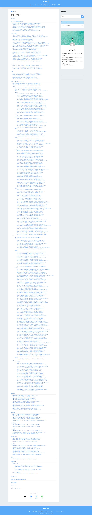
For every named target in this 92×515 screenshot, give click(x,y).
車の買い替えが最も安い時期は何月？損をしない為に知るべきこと (25, 450)
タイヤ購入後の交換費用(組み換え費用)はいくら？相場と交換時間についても (31, 321)
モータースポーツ (15, 63)
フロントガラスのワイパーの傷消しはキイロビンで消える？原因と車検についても (32, 366)
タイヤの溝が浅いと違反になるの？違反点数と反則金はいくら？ (29, 305)
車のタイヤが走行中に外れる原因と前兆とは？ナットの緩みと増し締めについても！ (32, 331)
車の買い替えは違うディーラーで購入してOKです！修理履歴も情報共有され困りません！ (30, 445)
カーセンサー (15, 463)
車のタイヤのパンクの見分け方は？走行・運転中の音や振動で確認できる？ (31, 351)
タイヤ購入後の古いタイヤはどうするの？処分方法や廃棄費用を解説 (30, 316)
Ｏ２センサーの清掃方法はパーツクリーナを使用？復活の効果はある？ (30, 156)
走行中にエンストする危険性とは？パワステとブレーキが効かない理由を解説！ (32, 131)
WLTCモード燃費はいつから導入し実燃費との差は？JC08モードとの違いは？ (27, 74)
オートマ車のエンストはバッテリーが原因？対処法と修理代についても (30, 215)
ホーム (31, 4)
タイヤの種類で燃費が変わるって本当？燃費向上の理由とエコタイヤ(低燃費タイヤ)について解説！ (35, 275)
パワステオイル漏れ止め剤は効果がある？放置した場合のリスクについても (31, 264)
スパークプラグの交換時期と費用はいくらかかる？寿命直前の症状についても (31, 221)
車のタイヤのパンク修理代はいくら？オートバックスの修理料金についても (31, 280)
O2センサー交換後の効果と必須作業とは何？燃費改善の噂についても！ (30, 153)
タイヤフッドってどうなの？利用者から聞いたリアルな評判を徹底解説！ (27, 61)
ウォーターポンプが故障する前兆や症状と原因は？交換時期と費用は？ (30, 98)
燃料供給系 (17, 149)
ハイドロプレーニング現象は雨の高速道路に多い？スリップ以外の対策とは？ (31, 337)
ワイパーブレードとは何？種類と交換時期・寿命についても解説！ (29, 367)
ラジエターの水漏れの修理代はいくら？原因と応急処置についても (29, 95)
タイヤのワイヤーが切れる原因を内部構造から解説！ (27, 288)
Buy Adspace (14, 476)
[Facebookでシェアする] (31, 497)
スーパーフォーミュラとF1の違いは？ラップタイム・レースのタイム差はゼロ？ (28, 68)
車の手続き (13, 423)
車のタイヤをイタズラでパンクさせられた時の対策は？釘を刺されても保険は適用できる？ (34, 342)
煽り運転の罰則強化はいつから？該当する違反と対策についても (25, 77)
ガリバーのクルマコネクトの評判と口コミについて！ (25, 470)
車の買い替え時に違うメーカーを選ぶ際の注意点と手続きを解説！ (25, 441)
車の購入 (13, 443)
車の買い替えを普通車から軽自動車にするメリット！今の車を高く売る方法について (29, 452)
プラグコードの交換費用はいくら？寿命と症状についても (28, 217)
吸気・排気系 (17, 116)
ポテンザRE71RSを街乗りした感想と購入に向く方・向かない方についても (27, 48)
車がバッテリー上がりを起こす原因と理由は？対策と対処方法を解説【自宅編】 (32, 234)
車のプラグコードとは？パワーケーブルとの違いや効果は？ (28, 218)
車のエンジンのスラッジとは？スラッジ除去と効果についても (28, 130)
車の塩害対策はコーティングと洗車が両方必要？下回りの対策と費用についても (32, 389)
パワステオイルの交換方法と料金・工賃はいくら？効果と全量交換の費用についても (32, 260)
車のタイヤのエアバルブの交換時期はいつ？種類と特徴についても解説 (30, 314)
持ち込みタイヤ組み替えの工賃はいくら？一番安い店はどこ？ (28, 309)
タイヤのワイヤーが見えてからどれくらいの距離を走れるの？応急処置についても (32, 289)
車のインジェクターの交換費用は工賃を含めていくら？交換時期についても (31, 166)
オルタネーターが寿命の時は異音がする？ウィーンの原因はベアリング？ (30, 209)
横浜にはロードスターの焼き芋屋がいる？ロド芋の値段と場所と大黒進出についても (29, 26)
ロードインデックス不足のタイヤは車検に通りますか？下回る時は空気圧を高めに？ (32, 298)
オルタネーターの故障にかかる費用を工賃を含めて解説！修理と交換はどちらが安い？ (33, 202)
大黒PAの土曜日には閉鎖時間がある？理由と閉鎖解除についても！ (25, 29)
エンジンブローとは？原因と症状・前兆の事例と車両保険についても (30, 133)
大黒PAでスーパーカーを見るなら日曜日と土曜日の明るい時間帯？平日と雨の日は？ (29, 27)
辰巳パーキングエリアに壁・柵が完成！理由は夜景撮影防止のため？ (26, 24)
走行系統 (16, 267)
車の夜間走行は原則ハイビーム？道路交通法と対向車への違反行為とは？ (27, 78)
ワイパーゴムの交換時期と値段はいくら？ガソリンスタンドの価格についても (31, 377)
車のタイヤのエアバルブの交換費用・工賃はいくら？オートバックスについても (32, 315)
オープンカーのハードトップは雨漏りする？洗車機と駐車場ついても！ (30, 385)
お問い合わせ (46, 4)
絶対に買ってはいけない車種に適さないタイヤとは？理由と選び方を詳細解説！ (28, 58)
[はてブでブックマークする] (36, 497)
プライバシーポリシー (57, 4)
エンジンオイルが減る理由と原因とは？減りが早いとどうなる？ (29, 147)
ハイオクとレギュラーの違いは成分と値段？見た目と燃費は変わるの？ (30, 183)
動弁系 (16, 113)
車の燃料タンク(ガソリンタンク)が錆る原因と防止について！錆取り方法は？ (31, 182)
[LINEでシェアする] (42, 497)
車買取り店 (13, 461)
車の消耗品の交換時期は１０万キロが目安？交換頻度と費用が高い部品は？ (27, 84)
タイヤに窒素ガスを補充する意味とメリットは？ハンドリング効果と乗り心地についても (33, 354)
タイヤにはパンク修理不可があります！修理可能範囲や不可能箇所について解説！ (32, 293)
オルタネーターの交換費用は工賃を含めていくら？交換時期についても (30, 212)
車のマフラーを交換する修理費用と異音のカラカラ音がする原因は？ (30, 127)
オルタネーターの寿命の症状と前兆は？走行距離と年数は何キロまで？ (30, 211)
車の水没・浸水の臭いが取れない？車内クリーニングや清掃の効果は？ (26, 414)
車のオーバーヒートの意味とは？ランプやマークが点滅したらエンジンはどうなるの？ (31, 90)
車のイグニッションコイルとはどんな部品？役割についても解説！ (29, 195)
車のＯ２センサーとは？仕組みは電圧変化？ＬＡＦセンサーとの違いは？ (30, 154)
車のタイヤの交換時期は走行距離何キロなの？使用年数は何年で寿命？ (30, 312)
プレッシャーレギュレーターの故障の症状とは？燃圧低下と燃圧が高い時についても (32, 169)
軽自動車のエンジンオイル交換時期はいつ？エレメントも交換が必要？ (30, 144)
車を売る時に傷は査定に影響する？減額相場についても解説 (24, 396)
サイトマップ (38, 4)
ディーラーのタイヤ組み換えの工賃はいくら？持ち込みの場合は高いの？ (30, 311)
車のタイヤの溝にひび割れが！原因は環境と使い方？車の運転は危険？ (30, 327)
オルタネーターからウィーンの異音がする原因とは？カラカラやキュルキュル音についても (34, 208)
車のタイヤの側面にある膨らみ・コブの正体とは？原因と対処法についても (31, 276)
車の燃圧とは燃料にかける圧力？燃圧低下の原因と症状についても (29, 176)
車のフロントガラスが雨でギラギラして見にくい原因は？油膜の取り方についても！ (32, 380)
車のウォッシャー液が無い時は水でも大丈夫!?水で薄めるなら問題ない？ (30, 363)
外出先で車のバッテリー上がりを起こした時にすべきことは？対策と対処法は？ (32, 232)
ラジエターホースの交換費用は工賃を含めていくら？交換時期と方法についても (32, 106)
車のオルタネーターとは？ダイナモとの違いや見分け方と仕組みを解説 (30, 214)
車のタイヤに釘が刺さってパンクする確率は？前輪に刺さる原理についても (31, 350)
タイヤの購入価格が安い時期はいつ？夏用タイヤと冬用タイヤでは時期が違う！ (32, 324)
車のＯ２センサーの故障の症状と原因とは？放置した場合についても (30, 157)
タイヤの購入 (14, 33)
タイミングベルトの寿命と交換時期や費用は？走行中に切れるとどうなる (30, 115)
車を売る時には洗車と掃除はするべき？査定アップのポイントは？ (25, 395)
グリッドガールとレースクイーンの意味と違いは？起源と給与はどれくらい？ (27, 65)
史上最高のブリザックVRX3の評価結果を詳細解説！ (23, 39)
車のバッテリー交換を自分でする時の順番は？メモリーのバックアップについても (32, 231)
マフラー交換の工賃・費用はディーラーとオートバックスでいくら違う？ (30, 119)
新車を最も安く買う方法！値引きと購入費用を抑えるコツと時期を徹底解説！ (27, 454)
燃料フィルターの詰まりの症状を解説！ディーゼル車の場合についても (30, 179)
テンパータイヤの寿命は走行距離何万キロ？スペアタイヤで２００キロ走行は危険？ (32, 291)
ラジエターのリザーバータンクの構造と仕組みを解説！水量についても (30, 96)
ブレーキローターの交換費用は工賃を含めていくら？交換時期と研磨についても (32, 243)
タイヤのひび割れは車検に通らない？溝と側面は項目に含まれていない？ (30, 306)
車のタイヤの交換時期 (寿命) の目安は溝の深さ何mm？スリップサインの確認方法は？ (33, 322)
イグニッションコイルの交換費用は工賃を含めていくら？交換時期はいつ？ (31, 191)
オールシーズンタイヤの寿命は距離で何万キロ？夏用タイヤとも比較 (30, 270)
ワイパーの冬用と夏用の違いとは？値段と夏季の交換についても (29, 370)
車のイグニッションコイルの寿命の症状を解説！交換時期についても (30, 192)
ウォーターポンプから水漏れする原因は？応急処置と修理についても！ (30, 111)
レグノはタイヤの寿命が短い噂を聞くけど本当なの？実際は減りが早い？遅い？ (32, 273)
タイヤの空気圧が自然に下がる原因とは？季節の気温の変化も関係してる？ (31, 355)
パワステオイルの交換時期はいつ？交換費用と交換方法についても (29, 259)
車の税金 (13, 429)
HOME (46, 508)
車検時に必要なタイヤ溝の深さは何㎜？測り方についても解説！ (25, 458)
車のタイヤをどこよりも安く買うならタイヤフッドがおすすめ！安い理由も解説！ (28, 35)
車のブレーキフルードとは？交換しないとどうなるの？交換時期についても (31, 240)
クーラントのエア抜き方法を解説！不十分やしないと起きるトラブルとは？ (31, 93)
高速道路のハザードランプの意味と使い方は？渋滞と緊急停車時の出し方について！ (32, 382)
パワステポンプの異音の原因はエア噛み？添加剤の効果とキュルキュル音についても (32, 254)
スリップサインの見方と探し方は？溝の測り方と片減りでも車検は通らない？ (31, 335)
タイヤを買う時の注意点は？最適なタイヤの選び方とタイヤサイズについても (31, 301)
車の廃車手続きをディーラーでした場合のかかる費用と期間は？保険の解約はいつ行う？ (29, 420)
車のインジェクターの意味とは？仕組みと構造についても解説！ (29, 167)
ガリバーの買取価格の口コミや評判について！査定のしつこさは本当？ (28, 469)
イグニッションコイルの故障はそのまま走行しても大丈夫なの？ (29, 189)
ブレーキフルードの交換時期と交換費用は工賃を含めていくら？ (29, 246)
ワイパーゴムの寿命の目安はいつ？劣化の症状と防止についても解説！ (30, 373)
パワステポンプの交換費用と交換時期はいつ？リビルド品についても (30, 253)
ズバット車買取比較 (17, 472)
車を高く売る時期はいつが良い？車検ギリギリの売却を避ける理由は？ (26, 404)
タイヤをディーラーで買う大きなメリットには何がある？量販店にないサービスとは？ (33, 325)
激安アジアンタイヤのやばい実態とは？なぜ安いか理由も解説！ (25, 56)
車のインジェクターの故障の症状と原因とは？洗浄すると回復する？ (30, 163)
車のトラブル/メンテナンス (17, 81)
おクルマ (46, 2)
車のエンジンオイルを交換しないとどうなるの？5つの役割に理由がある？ (31, 140)
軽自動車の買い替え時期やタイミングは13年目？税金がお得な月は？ (26, 451)
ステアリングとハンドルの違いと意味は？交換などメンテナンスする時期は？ (31, 266)
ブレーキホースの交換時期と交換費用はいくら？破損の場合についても (30, 244)
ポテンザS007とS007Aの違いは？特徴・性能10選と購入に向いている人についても (28, 46)
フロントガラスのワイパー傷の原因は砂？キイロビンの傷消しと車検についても (32, 364)
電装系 (16, 188)
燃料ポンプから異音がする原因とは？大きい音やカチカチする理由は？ (30, 172)
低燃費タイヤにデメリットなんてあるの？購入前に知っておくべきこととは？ (27, 52)
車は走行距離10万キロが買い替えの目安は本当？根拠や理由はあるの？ (26, 439)
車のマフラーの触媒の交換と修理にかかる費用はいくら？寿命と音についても (31, 125)
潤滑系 (16, 137)
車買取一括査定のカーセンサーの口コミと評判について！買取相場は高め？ (29, 466)
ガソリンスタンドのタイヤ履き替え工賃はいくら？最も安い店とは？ (30, 278)
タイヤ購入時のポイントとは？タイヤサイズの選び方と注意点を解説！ (30, 318)
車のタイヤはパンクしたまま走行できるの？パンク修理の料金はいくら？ (30, 308)
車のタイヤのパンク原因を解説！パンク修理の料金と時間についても (30, 304)
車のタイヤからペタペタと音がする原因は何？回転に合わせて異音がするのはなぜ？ (32, 286)
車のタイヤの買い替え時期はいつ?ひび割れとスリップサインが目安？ (30, 296)
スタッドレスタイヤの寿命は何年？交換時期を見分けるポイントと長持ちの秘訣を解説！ (33, 269)
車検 (12, 457)
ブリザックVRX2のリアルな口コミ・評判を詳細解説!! (23, 40)
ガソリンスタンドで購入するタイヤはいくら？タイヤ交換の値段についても (31, 319)
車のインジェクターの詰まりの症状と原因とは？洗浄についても (29, 165)
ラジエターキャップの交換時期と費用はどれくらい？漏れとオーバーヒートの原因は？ (33, 99)
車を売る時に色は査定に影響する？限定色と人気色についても (24, 399)
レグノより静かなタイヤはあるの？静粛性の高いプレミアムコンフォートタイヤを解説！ (29, 42)
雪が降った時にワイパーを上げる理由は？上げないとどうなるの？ (29, 369)
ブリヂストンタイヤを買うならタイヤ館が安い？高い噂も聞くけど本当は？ (31, 283)
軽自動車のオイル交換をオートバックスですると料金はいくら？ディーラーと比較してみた (34, 143)
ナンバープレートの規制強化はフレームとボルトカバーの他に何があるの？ (27, 73)
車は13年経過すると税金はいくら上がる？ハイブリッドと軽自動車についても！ (28, 430)
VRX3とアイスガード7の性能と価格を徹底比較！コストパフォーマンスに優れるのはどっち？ (30, 36)
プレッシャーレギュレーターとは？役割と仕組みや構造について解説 (30, 170)
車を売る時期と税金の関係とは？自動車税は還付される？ (24, 402)
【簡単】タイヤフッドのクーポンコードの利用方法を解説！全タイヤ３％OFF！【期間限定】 (30, 55)
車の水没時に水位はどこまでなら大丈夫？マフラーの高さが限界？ (25, 415)
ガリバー (14, 467)
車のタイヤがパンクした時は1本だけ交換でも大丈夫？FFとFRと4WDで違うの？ (32, 282)
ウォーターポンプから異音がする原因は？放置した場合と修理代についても (31, 109)
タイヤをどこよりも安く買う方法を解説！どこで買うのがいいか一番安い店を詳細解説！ (33, 329)
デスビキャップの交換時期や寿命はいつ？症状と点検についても (29, 196)
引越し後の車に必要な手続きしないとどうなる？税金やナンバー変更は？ (27, 426)
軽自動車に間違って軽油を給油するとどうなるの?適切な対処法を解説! (30, 150)
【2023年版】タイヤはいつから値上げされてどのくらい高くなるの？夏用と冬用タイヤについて (31, 43)
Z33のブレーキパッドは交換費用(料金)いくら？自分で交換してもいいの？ (31, 241)
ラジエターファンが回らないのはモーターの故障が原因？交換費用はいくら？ (31, 103)
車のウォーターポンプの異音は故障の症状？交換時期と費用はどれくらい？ (31, 112)
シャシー (14, 235)
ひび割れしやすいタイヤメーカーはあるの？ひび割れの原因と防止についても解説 (32, 302)
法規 (12, 71)
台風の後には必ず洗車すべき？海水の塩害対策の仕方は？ (28, 390)
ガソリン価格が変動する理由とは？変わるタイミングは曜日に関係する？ (30, 186)
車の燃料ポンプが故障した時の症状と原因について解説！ (28, 175)
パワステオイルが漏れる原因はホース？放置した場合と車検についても (30, 263)
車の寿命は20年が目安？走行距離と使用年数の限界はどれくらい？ (29, 134)
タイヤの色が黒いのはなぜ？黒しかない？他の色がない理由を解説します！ (27, 83)
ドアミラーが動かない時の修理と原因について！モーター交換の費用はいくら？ (32, 379)
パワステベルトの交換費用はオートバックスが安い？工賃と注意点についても (31, 252)
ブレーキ (16, 238)
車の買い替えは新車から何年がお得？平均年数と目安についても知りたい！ (27, 448)
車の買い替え (14, 436)
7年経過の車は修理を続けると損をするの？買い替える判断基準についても (27, 409)
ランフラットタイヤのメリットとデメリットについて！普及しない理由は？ (31, 344)
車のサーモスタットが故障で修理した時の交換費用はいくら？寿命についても (31, 105)
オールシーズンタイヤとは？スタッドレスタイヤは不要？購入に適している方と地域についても (31, 45)
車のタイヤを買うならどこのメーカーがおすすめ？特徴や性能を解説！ (26, 53)
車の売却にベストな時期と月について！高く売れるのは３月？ (24, 398)
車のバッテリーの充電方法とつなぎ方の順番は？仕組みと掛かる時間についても (32, 228)
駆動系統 (16, 357)
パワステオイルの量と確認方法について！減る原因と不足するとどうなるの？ (31, 257)
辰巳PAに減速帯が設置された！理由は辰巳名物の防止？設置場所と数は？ (27, 23)
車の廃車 (13, 412)
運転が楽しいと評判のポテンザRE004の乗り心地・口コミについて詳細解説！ (31, 272)
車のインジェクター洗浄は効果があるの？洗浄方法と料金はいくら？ (30, 162)
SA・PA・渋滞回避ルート (17, 21)
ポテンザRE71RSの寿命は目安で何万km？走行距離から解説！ (25, 49)
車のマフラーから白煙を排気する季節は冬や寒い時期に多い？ (28, 118)
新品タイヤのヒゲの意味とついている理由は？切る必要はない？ (29, 299)
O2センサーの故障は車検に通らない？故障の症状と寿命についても (29, 152)
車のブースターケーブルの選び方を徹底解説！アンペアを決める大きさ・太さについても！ (34, 225)
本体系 (16, 128)
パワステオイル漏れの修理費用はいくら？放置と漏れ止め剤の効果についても (31, 262)
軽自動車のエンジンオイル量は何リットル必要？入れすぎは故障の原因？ (30, 141)
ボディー (14, 360)
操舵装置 (16, 250)
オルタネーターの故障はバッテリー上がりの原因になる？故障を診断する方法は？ (32, 204)
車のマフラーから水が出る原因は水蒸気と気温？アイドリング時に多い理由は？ (32, 122)
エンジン (14, 86)
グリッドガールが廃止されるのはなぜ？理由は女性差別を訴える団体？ (26, 67)
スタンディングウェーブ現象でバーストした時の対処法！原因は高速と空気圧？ (32, 338)
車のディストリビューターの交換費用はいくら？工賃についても (29, 199)
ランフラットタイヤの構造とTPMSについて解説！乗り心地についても (30, 332)
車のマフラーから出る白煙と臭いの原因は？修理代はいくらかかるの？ (30, 121)
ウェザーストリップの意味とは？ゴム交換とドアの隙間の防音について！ (30, 383)
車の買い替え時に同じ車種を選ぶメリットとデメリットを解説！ (25, 447)
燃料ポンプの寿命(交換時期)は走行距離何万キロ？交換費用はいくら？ (30, 173)
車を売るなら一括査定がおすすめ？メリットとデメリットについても (26, 406)
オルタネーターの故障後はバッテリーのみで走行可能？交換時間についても (31, 205)
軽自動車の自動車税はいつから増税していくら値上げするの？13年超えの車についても (29, 432)
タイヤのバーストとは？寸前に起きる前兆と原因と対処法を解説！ (29, 285)
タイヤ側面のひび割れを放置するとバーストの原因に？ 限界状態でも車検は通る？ (32, 334)
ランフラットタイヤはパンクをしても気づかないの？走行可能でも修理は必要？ (32, 347)
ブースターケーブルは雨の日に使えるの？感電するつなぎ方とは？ (29, 227)
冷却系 (16, 92)
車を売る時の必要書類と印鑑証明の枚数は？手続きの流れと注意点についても (27, 401)
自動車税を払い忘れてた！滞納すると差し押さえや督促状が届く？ (25, 433)
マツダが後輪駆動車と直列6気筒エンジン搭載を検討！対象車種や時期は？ (31, 358)
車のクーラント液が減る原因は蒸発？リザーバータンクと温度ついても (30, 102)
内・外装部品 (17, 361)
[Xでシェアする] (25, 497)
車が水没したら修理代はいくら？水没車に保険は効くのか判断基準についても (27, 417)
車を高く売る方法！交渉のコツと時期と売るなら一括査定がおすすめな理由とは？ (28, 405)
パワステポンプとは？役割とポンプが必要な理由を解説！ (28, 256)
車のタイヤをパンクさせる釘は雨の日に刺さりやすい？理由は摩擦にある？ (31, 348)
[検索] (82, 16)
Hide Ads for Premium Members (18, 479)
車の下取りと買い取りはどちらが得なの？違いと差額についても (25, 408)
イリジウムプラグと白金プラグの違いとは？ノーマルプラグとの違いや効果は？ (32, 219)
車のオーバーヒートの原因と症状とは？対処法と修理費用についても (28, 89)
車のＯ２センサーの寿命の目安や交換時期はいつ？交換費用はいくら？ (30, 159)
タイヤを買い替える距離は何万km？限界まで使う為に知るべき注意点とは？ (31, 292)
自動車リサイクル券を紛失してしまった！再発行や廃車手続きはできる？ (27, 418)
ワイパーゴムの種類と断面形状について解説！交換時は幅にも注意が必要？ (31, 374)
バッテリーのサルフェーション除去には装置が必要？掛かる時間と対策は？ (31, 224)
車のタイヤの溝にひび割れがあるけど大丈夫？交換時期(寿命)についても (30, 328)
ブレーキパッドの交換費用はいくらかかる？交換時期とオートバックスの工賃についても (33, 247)
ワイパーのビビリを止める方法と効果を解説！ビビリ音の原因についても (30, 372)
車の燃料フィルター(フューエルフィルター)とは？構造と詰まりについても (31, 180)
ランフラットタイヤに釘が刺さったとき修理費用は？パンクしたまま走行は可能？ (32, 345)
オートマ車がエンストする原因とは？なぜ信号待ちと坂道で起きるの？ (28, 87)
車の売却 (13, 393)
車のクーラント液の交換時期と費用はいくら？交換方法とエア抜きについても (31, 101)
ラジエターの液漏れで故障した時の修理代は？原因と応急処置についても (30, 108)
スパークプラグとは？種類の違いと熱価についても (26, 222)
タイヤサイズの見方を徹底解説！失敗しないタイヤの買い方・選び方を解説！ (27, 59)
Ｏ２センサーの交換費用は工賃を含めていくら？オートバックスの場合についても (32, 160)
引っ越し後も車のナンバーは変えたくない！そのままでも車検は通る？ (26, 424)
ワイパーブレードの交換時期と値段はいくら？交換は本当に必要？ (29, 376)
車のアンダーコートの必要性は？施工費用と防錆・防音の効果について (30, 387)
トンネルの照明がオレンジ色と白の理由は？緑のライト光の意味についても (27, 30)
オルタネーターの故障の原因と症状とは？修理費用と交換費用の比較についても (32, 206)
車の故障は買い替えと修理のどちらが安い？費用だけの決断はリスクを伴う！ (27, 438)
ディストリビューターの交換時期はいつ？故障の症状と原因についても (30, 198)
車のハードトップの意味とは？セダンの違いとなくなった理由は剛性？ (30, 386)
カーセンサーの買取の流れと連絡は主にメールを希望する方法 (26, 465)
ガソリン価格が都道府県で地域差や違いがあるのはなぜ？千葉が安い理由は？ (31, 185)
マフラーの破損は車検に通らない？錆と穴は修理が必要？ (28, 124)
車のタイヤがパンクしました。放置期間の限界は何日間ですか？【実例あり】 (31, 279)
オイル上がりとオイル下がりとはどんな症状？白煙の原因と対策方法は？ (30, 146)
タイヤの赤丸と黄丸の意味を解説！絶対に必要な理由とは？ (28, 341)
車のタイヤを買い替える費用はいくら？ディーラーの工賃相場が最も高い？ (31, 295)
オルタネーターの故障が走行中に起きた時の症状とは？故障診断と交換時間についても (33, 201)
